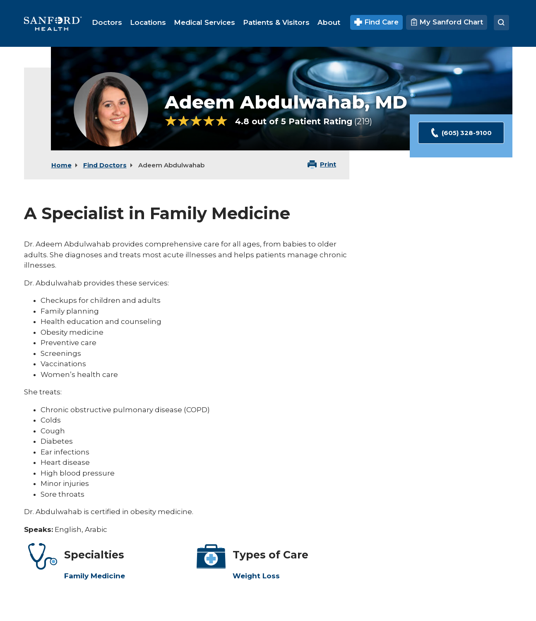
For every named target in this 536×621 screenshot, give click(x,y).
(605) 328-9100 (461, 133)
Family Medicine (94, 576)
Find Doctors (105, 165)
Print (328, 164)
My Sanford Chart (446, 22)
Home (61, 165)
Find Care (376, 22)
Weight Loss (256, 576)
